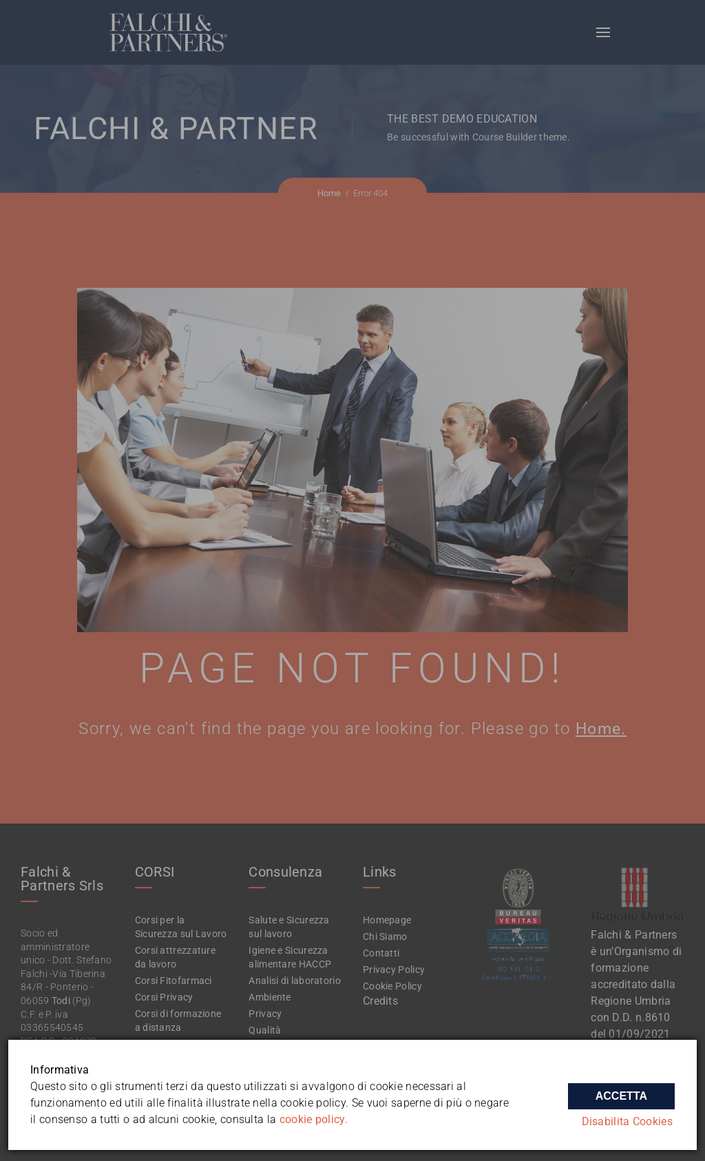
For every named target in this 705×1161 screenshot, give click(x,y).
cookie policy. (314, 1119)
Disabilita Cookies (629, 1121)
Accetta (621, 1091)
